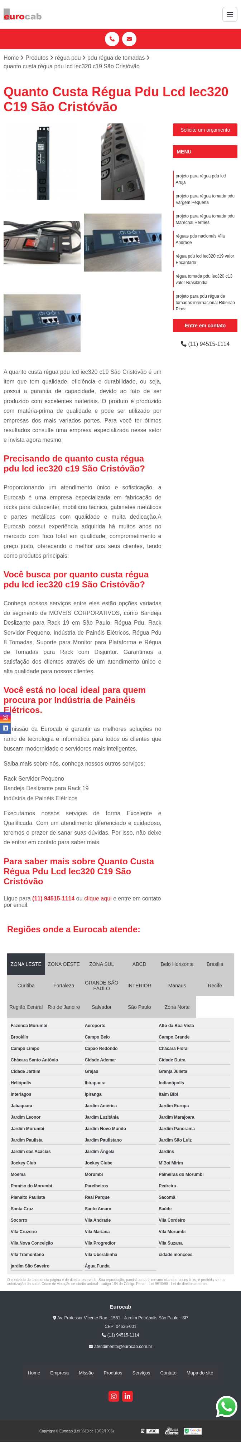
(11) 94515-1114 (54, 898)
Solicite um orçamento (205, 130)
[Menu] (230, 14)
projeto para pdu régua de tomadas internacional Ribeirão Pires (205, 303)
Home (34, 1373)
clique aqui (98, 898)
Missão (86, 1373)
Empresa (59, 1373)
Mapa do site (200, 1373)
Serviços (141, 1373)
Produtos (113, 1373)
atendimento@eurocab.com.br (120, 1346)
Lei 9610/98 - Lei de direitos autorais (178, 1284)
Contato (168, 1373)
